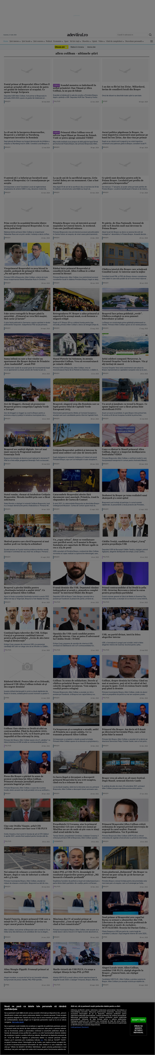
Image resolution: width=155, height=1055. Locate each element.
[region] (77, 1028)
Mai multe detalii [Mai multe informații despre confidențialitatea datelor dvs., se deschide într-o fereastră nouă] (18, 1022)
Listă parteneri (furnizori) (80, 1027)
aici (42, 1040)
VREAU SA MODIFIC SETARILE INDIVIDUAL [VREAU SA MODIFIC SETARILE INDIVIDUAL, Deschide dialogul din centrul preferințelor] (138, 1029)
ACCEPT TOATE (138, 1020)
